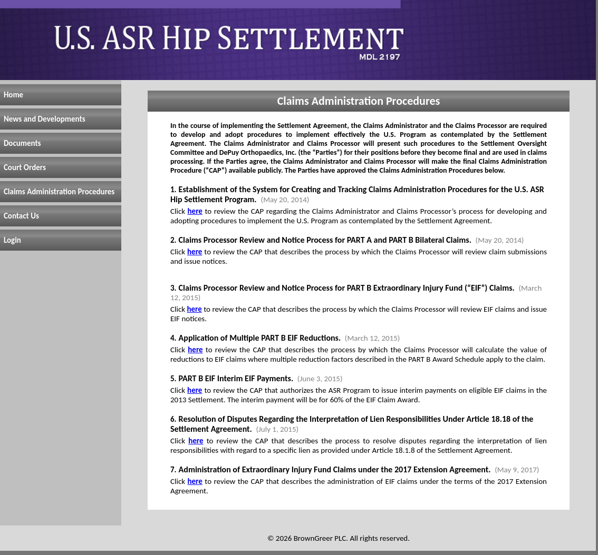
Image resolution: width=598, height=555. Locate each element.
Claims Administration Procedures (59, 191)
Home (13, 95)
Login (12, 240)
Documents (22, 143)
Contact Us (21, 216)
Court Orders (25, 167)
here (195, 211)
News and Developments (44, 119)
